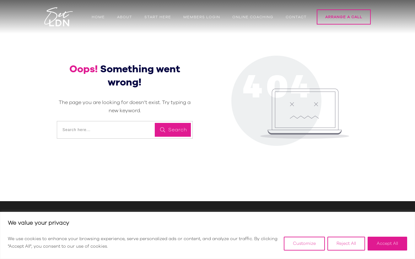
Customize (304, 243)
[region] (207, 235)
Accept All (387, 243)
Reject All (346, 243)
